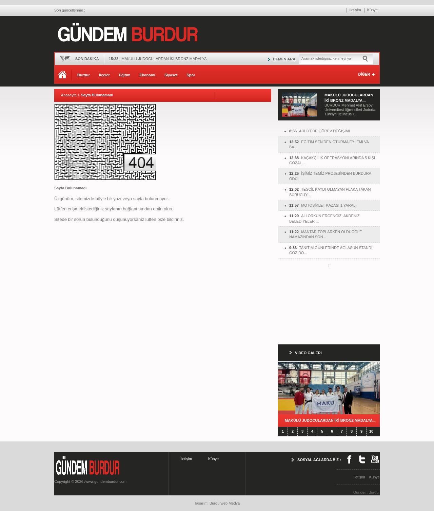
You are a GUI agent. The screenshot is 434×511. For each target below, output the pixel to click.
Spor (190, 75)
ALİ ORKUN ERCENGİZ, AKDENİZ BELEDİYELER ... (324, 218)
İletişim (355, 10)
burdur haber (10, 508)
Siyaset (171, 75)
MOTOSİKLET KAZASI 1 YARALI (322, 205)
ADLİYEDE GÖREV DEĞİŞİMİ (319, 131)
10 (371, 431)
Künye (372, 10)
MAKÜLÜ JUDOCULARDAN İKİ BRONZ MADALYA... (330, 420)
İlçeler (104, 75)
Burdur (83, 75)
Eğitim (125, 75)
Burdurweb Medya (225, 503)
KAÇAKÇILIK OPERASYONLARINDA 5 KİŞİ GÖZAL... (332, 160)
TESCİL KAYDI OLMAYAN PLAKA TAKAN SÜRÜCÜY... (330, 191)
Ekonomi (147, 75)
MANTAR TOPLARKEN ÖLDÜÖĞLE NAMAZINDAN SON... (325, 234)
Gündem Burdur (366, 492)
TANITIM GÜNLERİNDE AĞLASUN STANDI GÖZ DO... (330, 250)
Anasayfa (69, 95)
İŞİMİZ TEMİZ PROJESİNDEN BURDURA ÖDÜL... (330, 176)
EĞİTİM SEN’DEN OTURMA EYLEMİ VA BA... (329, 144)
